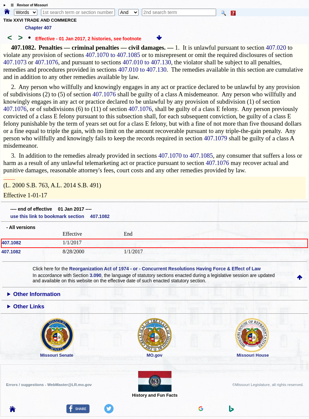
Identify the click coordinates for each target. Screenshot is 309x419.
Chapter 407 (38, 27)
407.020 (276, 47)
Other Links (28, 306)
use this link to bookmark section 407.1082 (60, 216)
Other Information (37, 294)
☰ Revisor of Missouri (27, 5)
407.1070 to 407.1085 (113, 54)
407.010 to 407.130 (147, 62)
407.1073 (15, 62)
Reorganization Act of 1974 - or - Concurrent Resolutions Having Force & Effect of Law (165, 268)
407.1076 (46, 62)
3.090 (95, 275)
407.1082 (11, 242)
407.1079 (215, 138)
